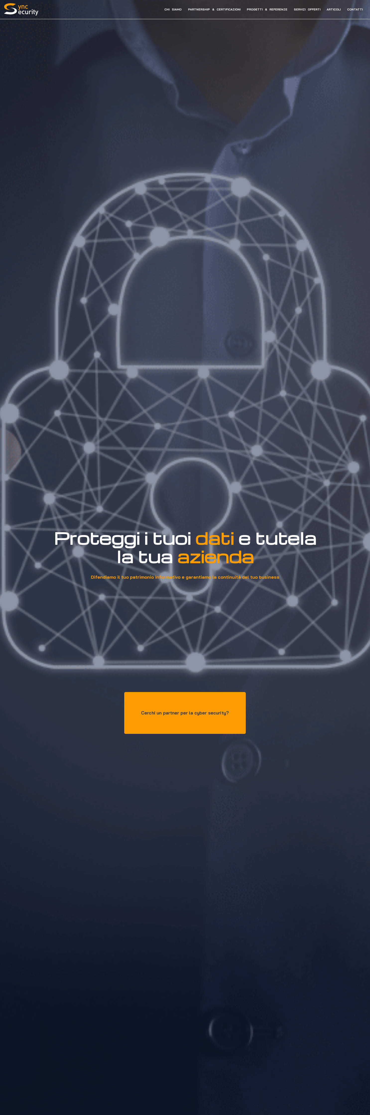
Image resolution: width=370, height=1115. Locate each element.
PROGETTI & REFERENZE (263, 9)
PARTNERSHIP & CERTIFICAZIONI (210, 9)
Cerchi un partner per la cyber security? (185, 712)
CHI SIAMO (169, 9)
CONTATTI (351, 9)
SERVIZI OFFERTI (303, 9)
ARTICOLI (330, 9)
